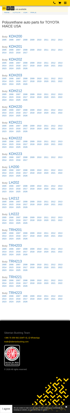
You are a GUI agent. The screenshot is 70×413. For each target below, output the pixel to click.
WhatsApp (34, 338)
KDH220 (15, 107)
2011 (46, 40)
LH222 (14, 214)
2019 (39, 65)
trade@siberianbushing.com (16, 342)
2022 (60, 65)
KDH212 (15, 91)
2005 (4, 40)
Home (6, 12)
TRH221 (15, 277)
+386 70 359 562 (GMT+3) (15, 338)
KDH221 (15, 122)
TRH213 (15, 261)
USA (25, 12)
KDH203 (15, 75)
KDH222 (15, 138)
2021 (53, 65)
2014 (4, 52)
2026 (25, 68)
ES (12, 8)
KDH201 (15, 46)
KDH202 (15, 59)
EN (4, 8)
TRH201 (15, 230)
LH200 (14, 167)
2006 (11, 40)
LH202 (14, 182)
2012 (53, 40)
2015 (11, 52)
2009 (32, 40)
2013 (60, 40)
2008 (25, 40)
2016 (18, 52)
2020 (46, 65)
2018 (32, 65)
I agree (6, 408)
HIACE (33, 12)
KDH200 (15, 36)
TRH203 (15, 245)
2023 (4, 68)
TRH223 (15, 293)
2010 (39, 40)
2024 (11, 68)
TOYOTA (16, 12)
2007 (18, 40)
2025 (18, 68)
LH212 (14, 198)
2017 (25, 52)
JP (8, 8)
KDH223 (15, 154)
